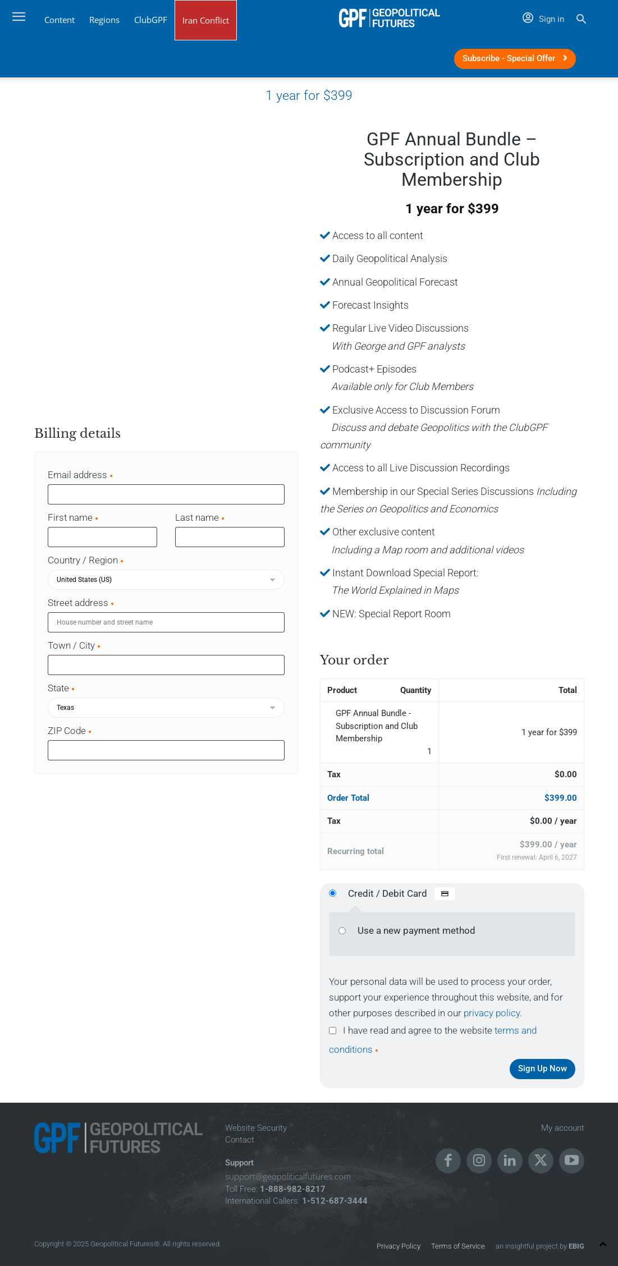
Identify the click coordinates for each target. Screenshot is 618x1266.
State (62, 688)
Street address (81, 602)
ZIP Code (70, 730)
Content (59, 19)
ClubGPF (150, 19)
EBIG (575, 1246)
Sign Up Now (542, 1068)
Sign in (543, 19)
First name (73, 517)
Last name (200, 517)
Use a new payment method (416, 930)
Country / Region (86, 560)
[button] (581, 20)
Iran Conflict (205, 20)
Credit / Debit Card (401, 893)
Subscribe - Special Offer (515, 58)
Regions (104, 19)
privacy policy (492, 1013)
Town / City (75, 645)
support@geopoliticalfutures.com (288, 1176)
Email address (81, 474)
